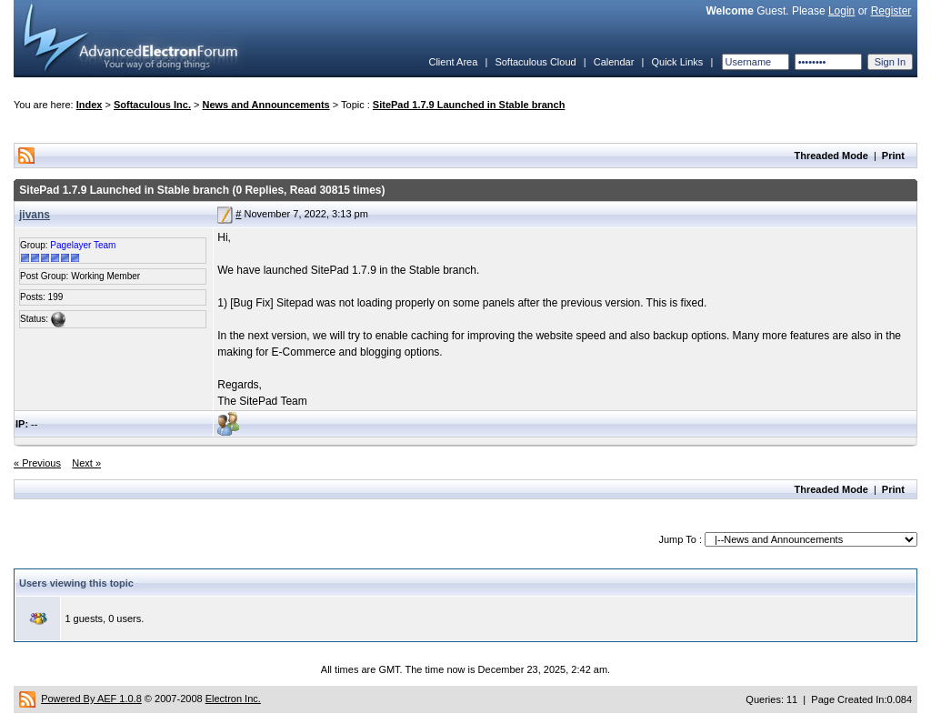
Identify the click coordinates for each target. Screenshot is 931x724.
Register (891, 11)
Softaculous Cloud (535, 61)
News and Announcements (266, 104)
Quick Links (677, 61)
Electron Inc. (233, 698)
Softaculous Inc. (152, 104)
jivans (34, 214)
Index (89, 104)
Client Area (452, 61)
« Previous (37, 463)
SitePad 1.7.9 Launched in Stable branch (469, 104)
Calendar (614, 61)
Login (841, 11)
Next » (86, 463)
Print (893, 155)
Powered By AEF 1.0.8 (91, 698)
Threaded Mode (831, 155)
